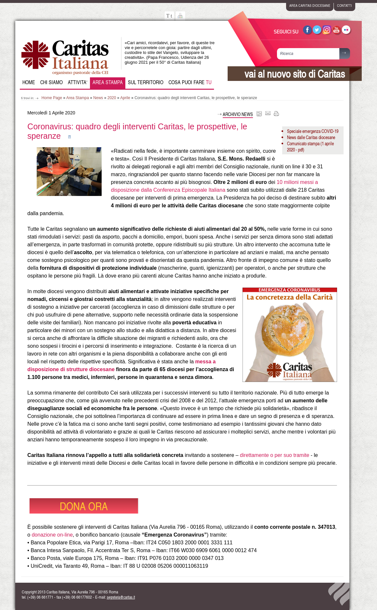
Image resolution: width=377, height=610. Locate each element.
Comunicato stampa (303, 143)
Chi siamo (51, 82)
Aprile (125, 98)
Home (28, 82)
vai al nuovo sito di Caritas (295, 73)
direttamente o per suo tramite (274, 455)
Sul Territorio (145, 82)
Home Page (52, 98)
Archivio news (238, 114)
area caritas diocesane (309, 5)
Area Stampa (108, 82)
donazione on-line (52, 535)
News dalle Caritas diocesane (311, 137)
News (98, 98)
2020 (111, 98)
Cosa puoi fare (190, 82)
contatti (344, 5)
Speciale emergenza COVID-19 (312, 131)
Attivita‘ (77, 82)
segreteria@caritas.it (121, 597)
